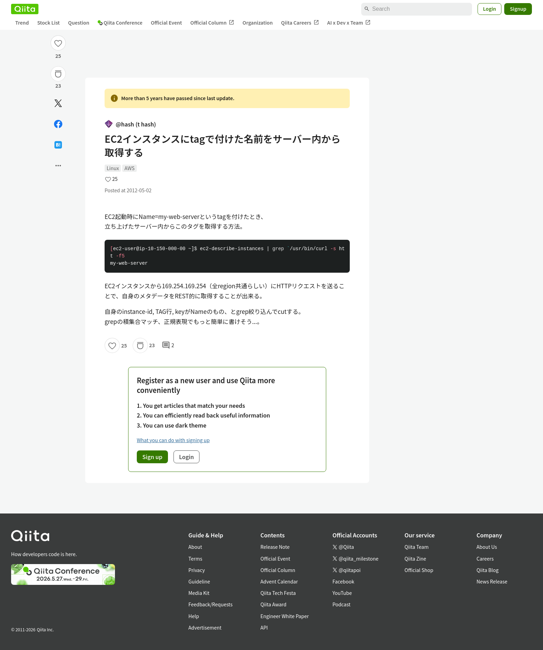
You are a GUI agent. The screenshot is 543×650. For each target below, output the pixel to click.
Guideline (199, 581)
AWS (129, 168)
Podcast (341, 604)
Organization (257, 22)
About (195, 546)
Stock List (48, 22)
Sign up (152, 457)
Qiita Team (416, 546)
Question (78, 22)
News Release (492, 581)
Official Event (166, 22)
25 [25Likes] (58, 55)
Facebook (343, 581)
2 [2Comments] (168, 345)
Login (489, 8)
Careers (485, 558)
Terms (195, 558)
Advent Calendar (279, 581)
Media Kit (199, 592)
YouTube (342, 592)
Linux (113, 168)
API (264, 627)
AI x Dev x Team (349, 22)
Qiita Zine (415, 558)
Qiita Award (273, 604)
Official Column (212, 22)
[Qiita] (24, 9)
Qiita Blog (488, 569)
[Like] (58, 43)
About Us (487, 546)
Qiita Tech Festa (278, 592)
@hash (130, 124)
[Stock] (58, 73)
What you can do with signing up (173, 440)
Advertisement (205, 627)
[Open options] (58, 165)
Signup (518, 8)
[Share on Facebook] (58, 124)
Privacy (196, 569)
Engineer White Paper (284, 616)
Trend (22, 22)
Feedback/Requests (210, 604)
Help (193, 616)
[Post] (58, 103)
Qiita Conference (120, 22)
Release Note (275, 546)
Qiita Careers (300, 22)
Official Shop (418, 569)
